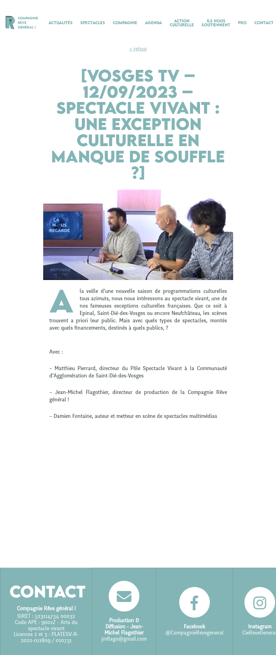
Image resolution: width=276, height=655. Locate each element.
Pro (242, 22)
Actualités (60, 22)
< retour (138, 49)
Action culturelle (182, 22)
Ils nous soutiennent (216, 22)
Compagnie (125, 22)
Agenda (153, 22)
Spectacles (92, 22)
